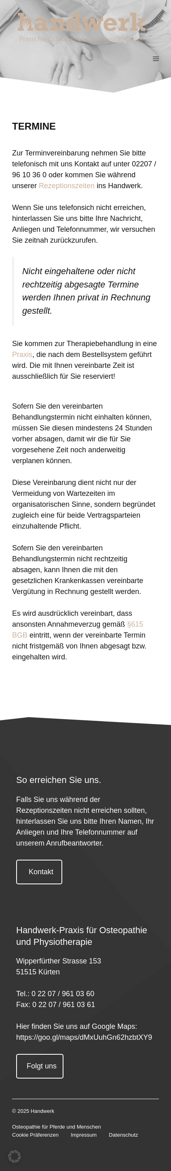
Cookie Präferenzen (35, 1135)
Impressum (84, 1135)
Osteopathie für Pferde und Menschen (56, 1127)
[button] (14, 1156)
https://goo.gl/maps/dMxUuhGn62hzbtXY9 (84, 1037)
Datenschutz (123, 1135)
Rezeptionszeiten (67, 186)
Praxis (22, 354)
